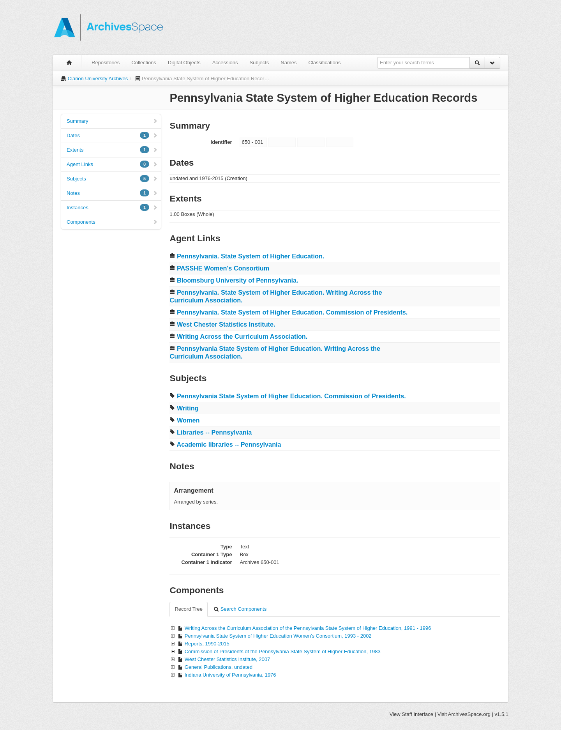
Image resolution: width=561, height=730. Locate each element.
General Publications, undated (218, 667)
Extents (112, 149)
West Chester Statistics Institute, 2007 (227, 659)
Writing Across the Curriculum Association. (242, 336)
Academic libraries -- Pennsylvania (228, 444)
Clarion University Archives (98, 78)
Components (112, 222)
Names (288, 62)
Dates (112, 135)
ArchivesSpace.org (469, 714)
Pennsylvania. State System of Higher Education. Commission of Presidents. (292, 312)
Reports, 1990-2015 (207, 644)
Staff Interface (417, 714)
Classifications (324, 62)
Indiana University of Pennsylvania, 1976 (230, 675)
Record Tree (189, 609)
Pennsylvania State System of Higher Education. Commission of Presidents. (291, 395)
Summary (112, 121)
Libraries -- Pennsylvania (214, 432)
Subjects (259, 62)
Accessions (225, 62)
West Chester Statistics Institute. (226, 324)
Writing (188, 408)
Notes (112, 192)
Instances (112, 207)
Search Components (239, 609)
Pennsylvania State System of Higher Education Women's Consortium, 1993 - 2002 (278, 636)
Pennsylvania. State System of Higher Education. (250, 256)
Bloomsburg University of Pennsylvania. (237, 280)
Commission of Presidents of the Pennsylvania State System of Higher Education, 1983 (283, 651)
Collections (143, 62)
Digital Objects (184, 62)
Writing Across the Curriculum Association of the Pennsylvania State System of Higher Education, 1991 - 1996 (308, 628)
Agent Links (112, 164)
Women (188, 420)
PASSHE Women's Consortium (223, 268)
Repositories (106, 62)
